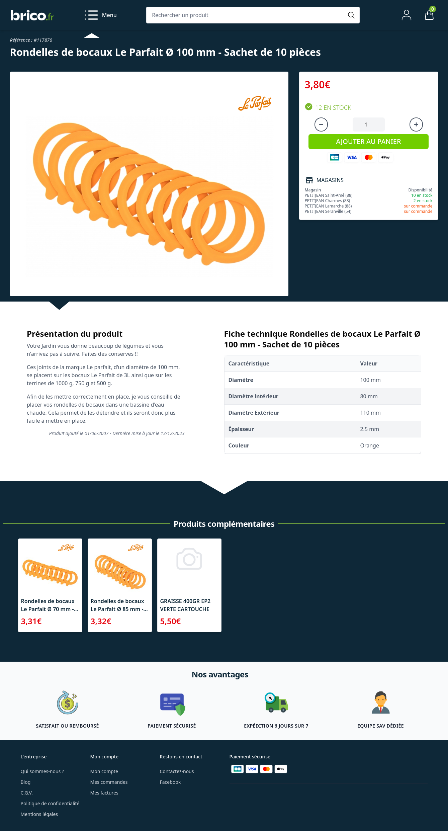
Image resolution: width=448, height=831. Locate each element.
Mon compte (104, 771)
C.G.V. (27, 793)
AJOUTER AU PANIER (368, 141)
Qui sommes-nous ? (42, 771)
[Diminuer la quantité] (321, 124)
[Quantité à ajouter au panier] (369, 124)
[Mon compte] (406, 15)
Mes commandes (109, 782)
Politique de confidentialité (50, 803)
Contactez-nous (177, 771)
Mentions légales (39, 814)
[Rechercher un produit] (246, 15)
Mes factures (104, 793)
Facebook (170, 782)
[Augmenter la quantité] (416, 124)
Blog (26, 782)
